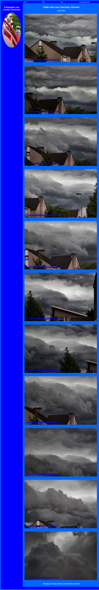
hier (47, 584)
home (25, 2)
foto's (43, 2)
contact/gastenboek (84, 2)
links (61, 2)
